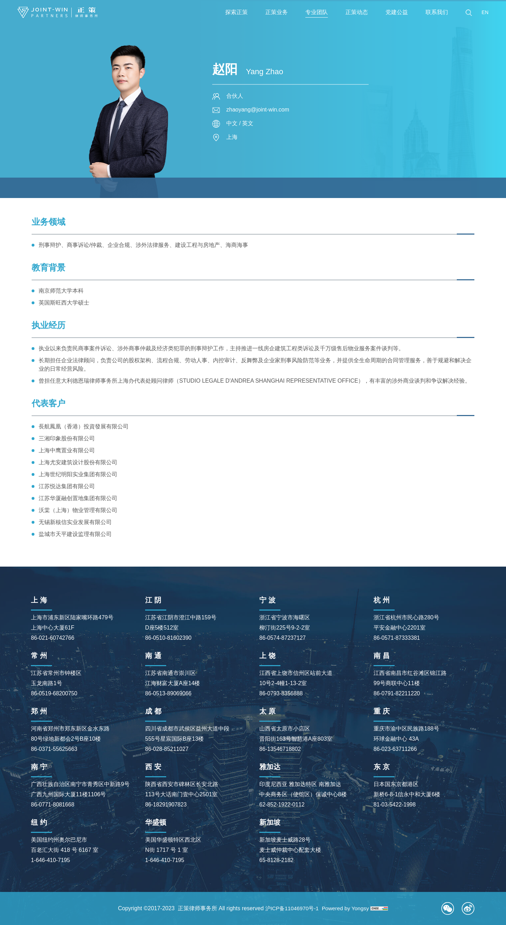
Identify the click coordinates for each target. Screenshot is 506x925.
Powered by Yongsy (347, 908)
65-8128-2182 (276, 860)
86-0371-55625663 (54, 749)
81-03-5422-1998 (395, 805)
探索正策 (236, 12)
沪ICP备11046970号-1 (291, 908)
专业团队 (316, 12)
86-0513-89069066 (169, 693)
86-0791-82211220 (397, 693)
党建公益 (396, 12)
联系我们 (437, 12)
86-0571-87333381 (397, 638)
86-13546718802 (280, 749)
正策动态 (356, 12)
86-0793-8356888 (281, 693)
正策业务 (276, 12)
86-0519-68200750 (54, 693)
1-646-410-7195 (51, 860)
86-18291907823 (166, 805)
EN (485, 12)
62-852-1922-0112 (282, 805)
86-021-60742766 (53, 638)
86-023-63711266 (396, 749)
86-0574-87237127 (283, 638)
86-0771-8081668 (53, 805)
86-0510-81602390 (169, 638)
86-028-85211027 (167, 749)
